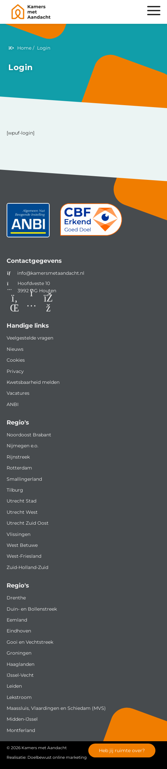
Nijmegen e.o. (22, 446)
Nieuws (15, 349)
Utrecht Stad (21, 501)
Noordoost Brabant (29, 435)
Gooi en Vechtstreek (30, 642)
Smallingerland (24, 479)
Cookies (16, 360)
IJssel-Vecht (20, 675)
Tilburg (15, 490)
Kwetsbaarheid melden (33, 382)
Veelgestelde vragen (30, 338)
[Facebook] (48, 303)
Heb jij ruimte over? (122, 750)
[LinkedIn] (14, 303)
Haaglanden (20, 664)
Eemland (17, 620)
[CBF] (91, 222)
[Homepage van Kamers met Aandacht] (58, 12)
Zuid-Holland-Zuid (27, 567)
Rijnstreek (18, 457)
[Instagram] (31, 303)
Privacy (15, 371)
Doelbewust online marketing (57, 757)
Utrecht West (22, 512)
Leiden (14, 686)
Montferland (21, 730)
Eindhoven (19, 631)
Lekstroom (19, 697)
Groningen (19, 653)
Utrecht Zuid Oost (28, 523)
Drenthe (16, 598)
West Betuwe (22, 545)
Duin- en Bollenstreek (32, 609)
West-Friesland (24, 556)
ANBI (13, 404)
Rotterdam (19, 468)
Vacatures (18, 393)
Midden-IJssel (22, 719)
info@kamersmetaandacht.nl (50, 273)
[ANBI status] (28, 222)
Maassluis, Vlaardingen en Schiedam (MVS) (56, 708)
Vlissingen (18, 534)
